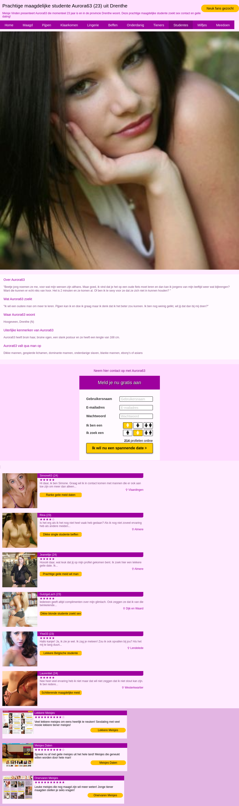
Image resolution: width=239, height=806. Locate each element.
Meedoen (223, 25)
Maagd (28, 25)
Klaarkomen (69, 25)
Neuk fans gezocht (220, 8)
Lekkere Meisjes (108, 730)
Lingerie (93, 25)
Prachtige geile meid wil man (61, 574)
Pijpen (46, 25)
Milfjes (202, 25)
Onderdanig (135, 25)
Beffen (113, 25)
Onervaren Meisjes (105, 795)
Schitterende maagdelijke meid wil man (61, 693)
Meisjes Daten (108, 762)
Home (9, 25)
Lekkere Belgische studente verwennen (60, 653)
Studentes (180, 25)
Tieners (158, 25)
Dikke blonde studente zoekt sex (61, 613)
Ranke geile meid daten (60, 495)
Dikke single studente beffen (60, 534)
